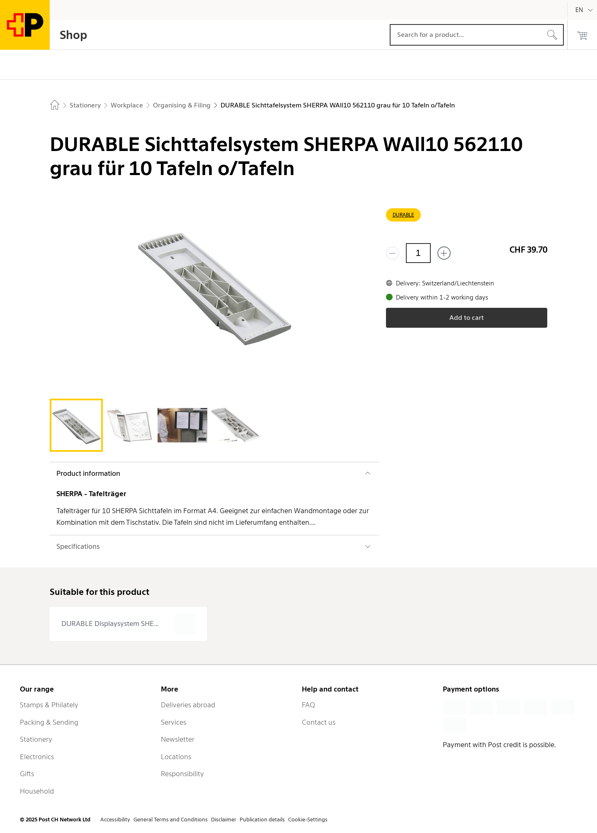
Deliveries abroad (188, 705)
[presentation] (128, 624)
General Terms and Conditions (170, 819)
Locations (176, 757)
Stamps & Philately (49, 705)
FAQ (308, 705)
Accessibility (115, 819)
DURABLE (403, 215)
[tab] (76, 425)
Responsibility (182, 774)
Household (37, 791)
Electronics (37, 757)
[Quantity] (418, 253)
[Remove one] (392, 253)
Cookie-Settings (308, 819)
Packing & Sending (49, 722)
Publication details (262, 819)
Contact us (318, 722)
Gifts (27, 774)
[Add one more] (444, 253)
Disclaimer (223, 819)
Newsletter (177, 739)
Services (173, 722)
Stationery (36, 739)
